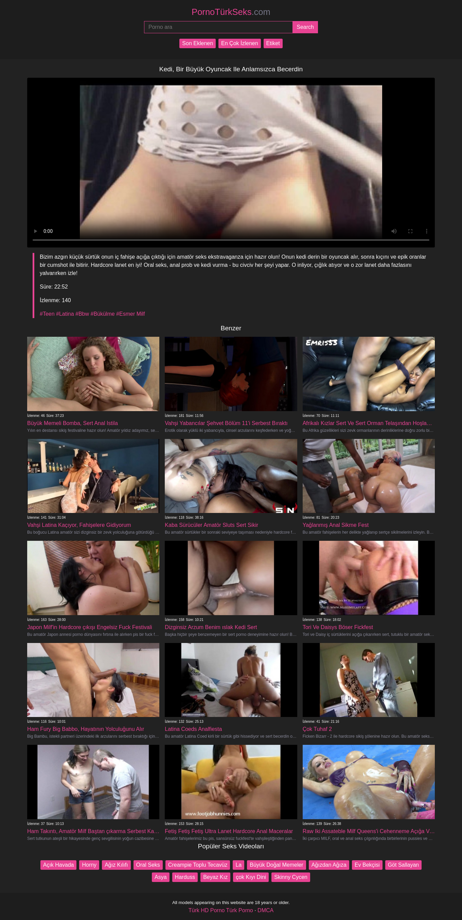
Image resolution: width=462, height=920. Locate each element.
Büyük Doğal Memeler (276, 865)
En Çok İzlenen (239, 43)
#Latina (65, 314)
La (238, 865)
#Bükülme (102, 314)
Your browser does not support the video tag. (231, 162)
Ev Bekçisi (367, 865)
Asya (161, 877)
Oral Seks (148, 865)
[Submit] (305, 27)
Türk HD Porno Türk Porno (221, 910)
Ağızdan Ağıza (329, 865)
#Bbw (82, 314)
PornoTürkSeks (231, 12)
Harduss (185, 877)
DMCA (265, 910)
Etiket (273, 43)
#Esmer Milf (130, 314)
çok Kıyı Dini (251, 877)
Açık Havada (58, 865)
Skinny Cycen (290, 877)
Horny (89, 865)
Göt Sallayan (403, 865)
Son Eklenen (197, 43)
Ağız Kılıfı (116, 865)
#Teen (47, 314)
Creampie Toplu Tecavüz (198, 865)
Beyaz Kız (215, 877)
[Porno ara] (218, 27)
